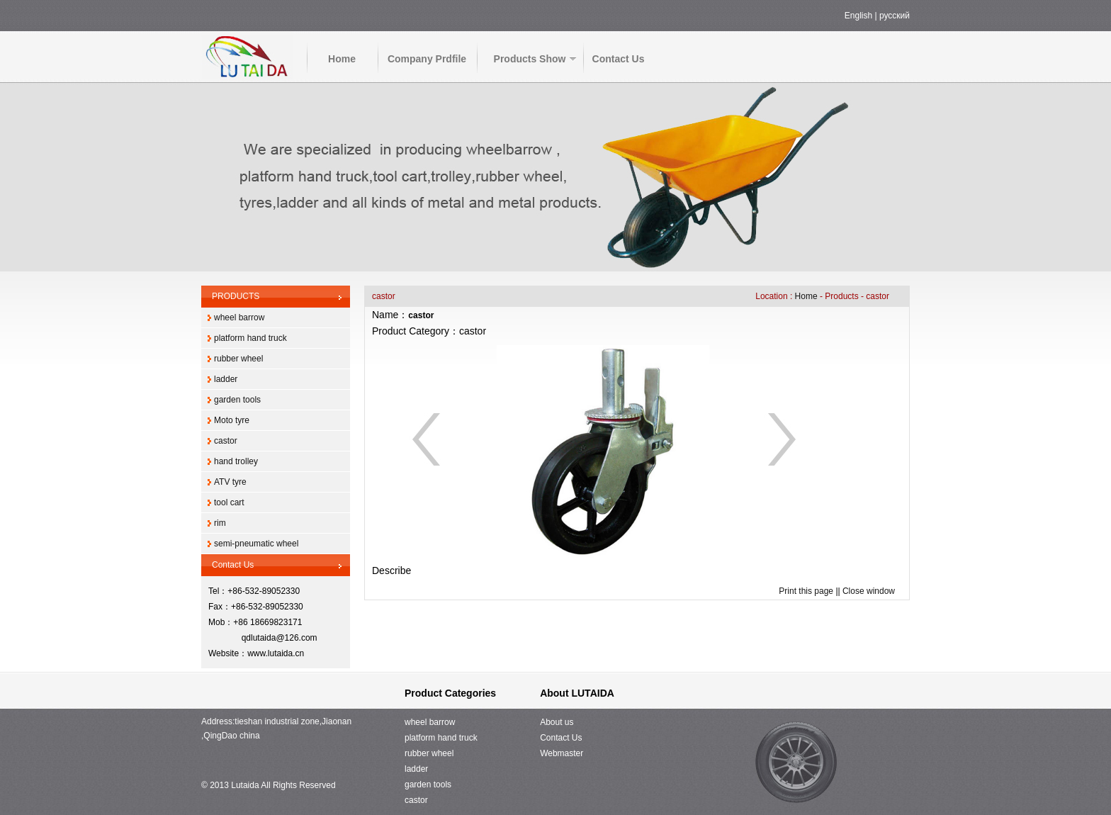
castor (225, 441)
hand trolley (236, 461)
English (858, 16)
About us (556, 722)
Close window (868, 591)
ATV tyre (230, 482)
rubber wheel (238, 359)
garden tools (237, 400)
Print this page (806, 591)
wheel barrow (239, 317)
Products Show (530, 58)
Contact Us (618, 58)
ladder (225, 379)
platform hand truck (250, 338)
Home (342, 58)
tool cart (229, 502)
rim (220, 523)
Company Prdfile (427, 58)
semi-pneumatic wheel (256, 544)
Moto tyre (231, 420)
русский (894, 16)
